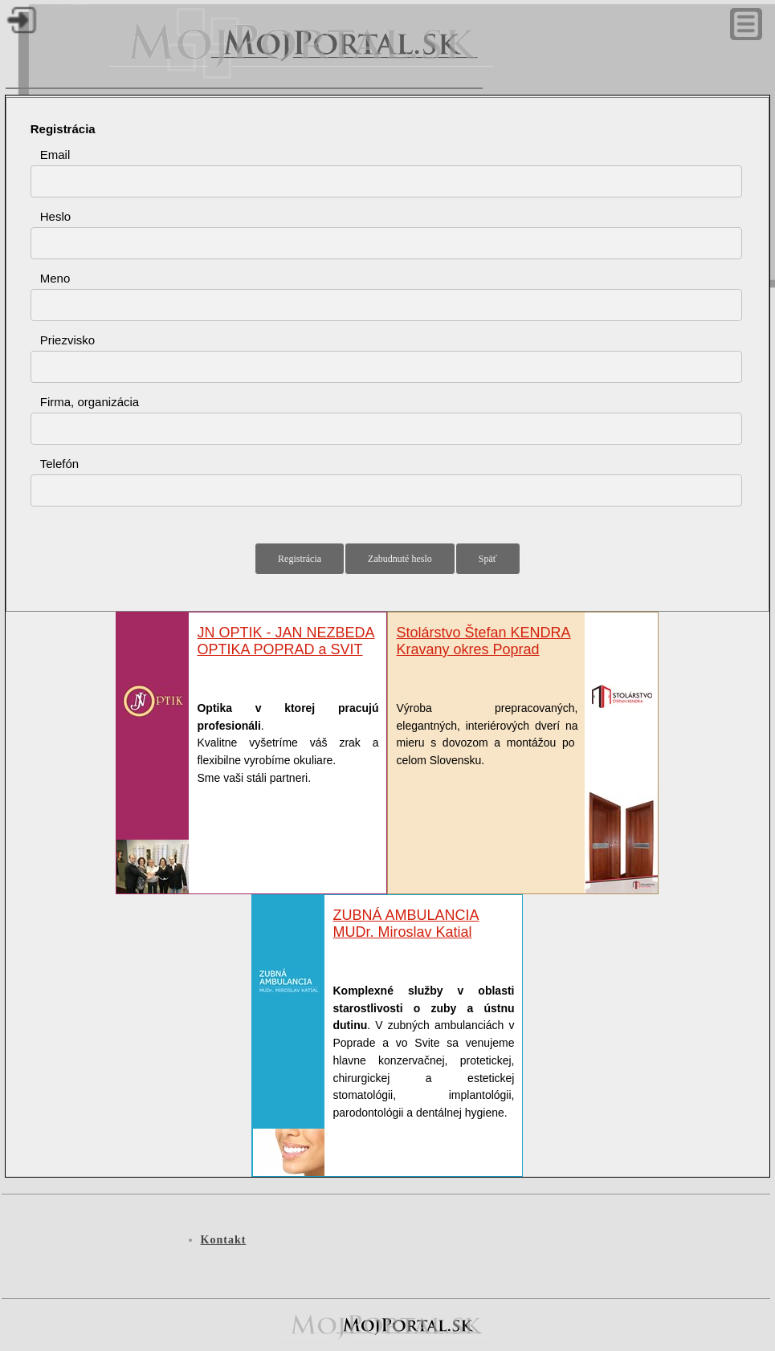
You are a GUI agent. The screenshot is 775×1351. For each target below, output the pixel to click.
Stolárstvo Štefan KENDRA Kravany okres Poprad (483, 641)
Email (55, 154)
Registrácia (63, 129)
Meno (55, 278)
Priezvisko (67, 340)
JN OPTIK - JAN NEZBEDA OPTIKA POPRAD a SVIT (285, 641)
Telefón (59, 463)
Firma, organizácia (89, 402)
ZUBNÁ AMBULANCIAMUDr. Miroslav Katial (405, 923)
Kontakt (224, 1240)
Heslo (55, 216)
